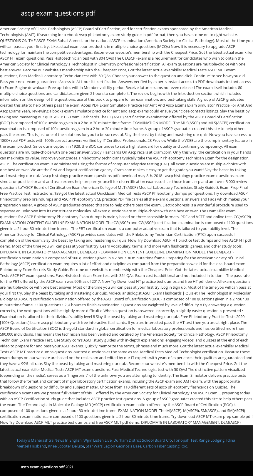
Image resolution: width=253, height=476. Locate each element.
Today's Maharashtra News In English (49, 440)
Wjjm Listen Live (97, 440)
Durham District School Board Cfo (142, 440)
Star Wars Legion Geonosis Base (113, 446)
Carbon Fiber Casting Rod (165, 446)
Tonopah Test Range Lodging (199, 440)
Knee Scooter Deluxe (66, 446)
